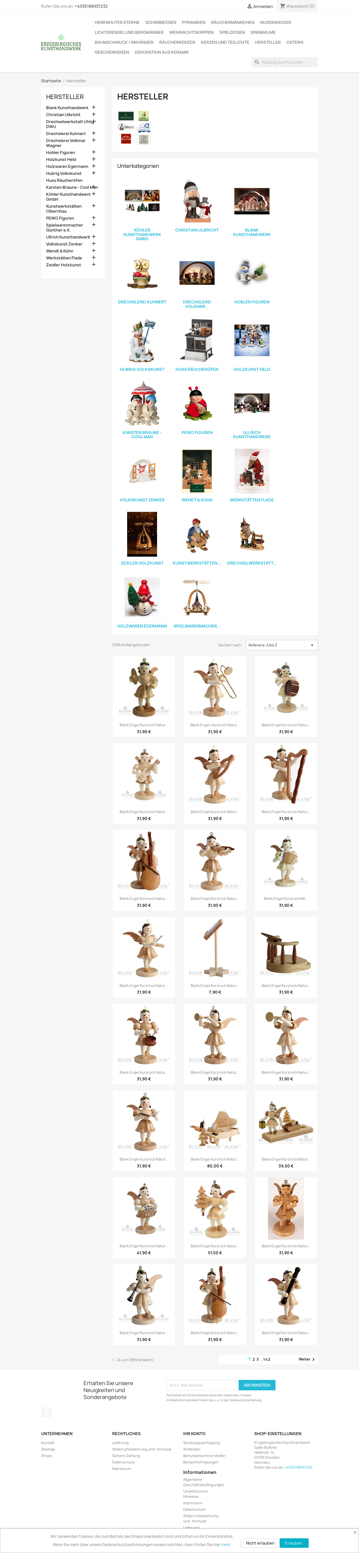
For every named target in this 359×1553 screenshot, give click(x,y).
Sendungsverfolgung (201, 1442)
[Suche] (285, 62)
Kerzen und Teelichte (225, 42)
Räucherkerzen (177, 42)
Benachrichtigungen (200, 1462)
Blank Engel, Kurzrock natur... (215, 725)
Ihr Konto (194, 1433)
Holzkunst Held (61, 159)
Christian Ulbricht (63, 114)
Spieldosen (232, 32)
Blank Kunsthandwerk (67, 107)
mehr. (226, 1544)
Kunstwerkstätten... (197, 563)
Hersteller (268, 42)
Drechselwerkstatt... (252, 563)
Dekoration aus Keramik (162, 52)
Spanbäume (263, 32)
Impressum (121, 1468)
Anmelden (191, 1449)
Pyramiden (193, 22)
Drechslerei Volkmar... (197, 304)
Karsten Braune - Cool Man (72, 187)
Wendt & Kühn (59, 251)
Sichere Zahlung (126, 1455)
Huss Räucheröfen (64, 180)
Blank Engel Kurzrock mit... (286, 898)
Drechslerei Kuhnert (66, 133)
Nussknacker (275, 22)
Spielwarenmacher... (197, 626)
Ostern (294, 42)
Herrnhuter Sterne (117, 22)
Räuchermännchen (233, 22)
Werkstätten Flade (64, 258)
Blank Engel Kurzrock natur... (144, 725)
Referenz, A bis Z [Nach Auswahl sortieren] (282, 645)
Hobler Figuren (60, 152)
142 (267, 1359)
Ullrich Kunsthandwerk (68, 237)
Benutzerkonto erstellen (204, 1455)
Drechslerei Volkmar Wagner (66, 143)
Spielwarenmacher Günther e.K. (64, 228)
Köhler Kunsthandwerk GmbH (68, 197)
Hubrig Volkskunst (64, 173)
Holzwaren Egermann (67, 166)
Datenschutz (123, 1462)
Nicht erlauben (260, 1543)
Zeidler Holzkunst (63, 265)
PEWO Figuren (60, 218)
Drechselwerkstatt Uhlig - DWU (71, 124)
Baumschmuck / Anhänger (124, 42)
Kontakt (48, 1442)
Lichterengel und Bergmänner (129, 32)
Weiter (307, 1359)
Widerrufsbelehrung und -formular (142, 1449)
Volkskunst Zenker (64, 244)
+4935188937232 (91, 6)
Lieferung (120, 1442)
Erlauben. (294, 1543)
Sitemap (48, 1449)
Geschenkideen (112, 52)
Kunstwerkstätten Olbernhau (64, 209)
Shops (46, 1455)
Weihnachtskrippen (191, 32)
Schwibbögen (160, 22)
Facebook (47, 1412)
